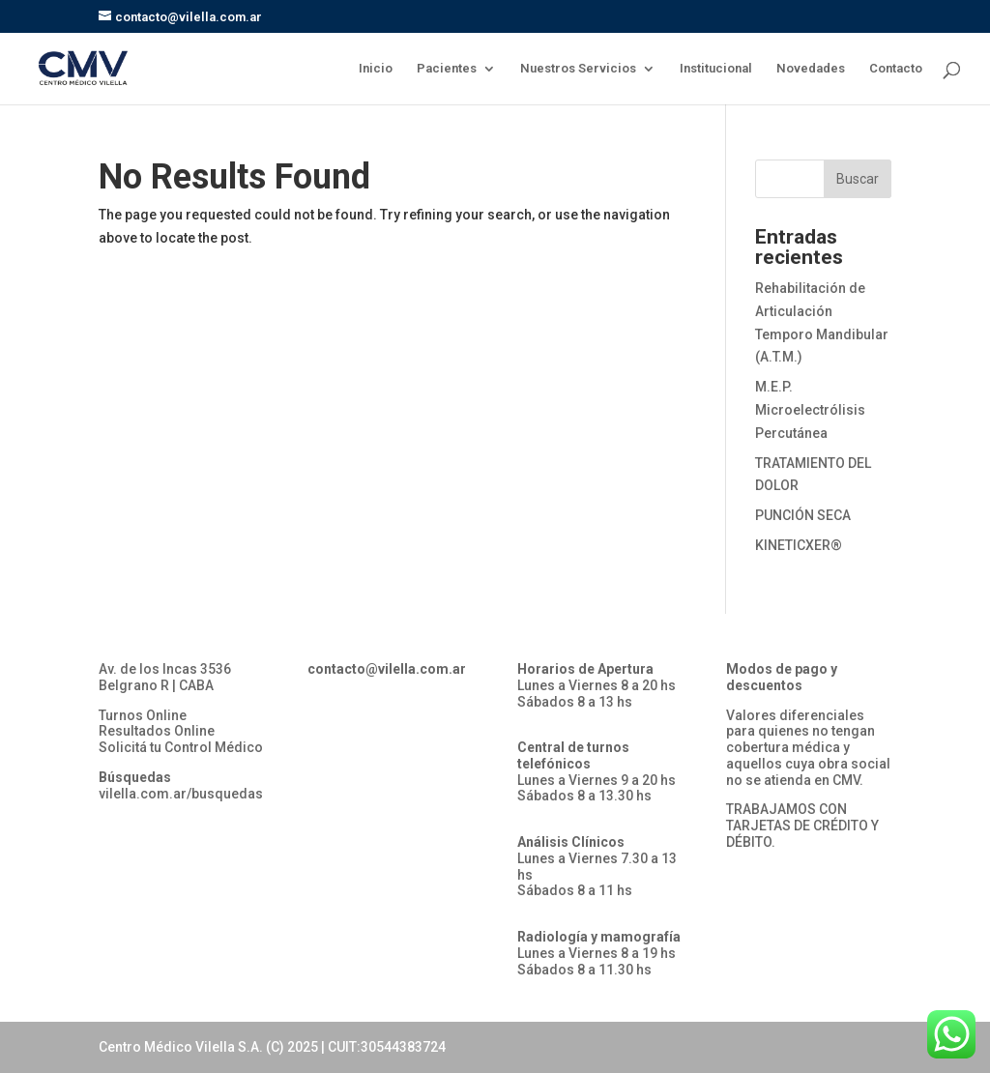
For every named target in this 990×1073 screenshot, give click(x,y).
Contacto (895, 68)
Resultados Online (157, 731)
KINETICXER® (798, 545)
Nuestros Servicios (578, 68)
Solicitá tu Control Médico (181, 747)
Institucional (716, 68)
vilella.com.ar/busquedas (181, 793)
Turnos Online (143, 715)
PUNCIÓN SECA (803, 515)
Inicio (376, 68)
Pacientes (447, 68)
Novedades (810, 68)
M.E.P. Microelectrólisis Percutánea (810, 410)
